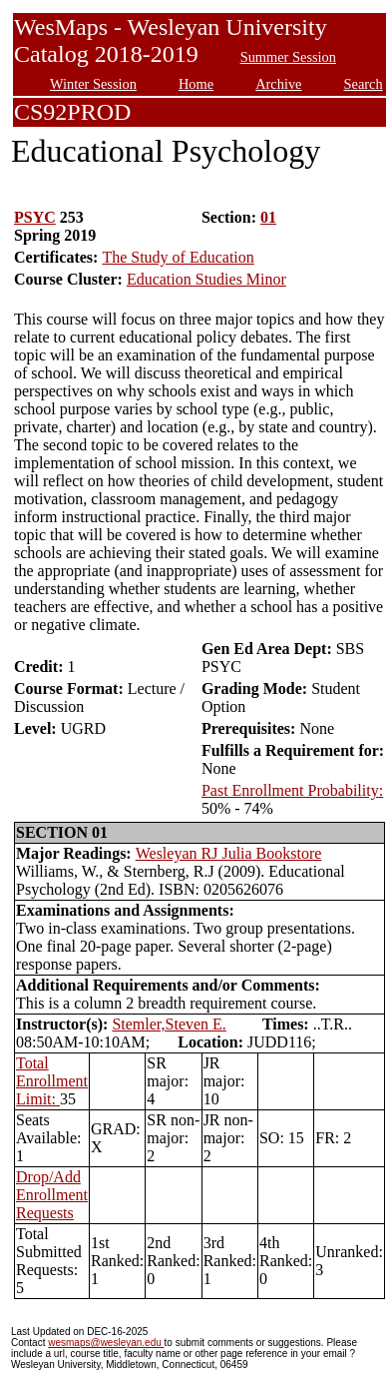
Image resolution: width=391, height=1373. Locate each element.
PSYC (35, 217)
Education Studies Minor (206, 279)
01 (268, 217)
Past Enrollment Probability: (292, 790)
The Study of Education (177, 257)
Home (196, 84)
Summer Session (288, 57)
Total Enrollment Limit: (52, 1080)
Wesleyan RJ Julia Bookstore (229, 853)
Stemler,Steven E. (168, 1024)
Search (363, 84)
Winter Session (93, 84)
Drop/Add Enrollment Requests (52, 1194)
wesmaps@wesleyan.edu (106, 1342)
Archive (278, 84)
